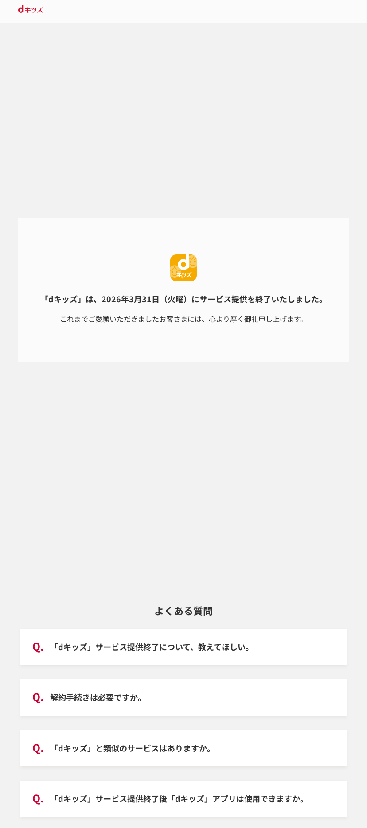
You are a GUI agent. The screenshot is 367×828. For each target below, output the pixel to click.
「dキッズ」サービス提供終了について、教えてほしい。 (152, 646)
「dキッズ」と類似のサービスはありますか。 (132, 748)
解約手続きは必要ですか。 (98, 697)
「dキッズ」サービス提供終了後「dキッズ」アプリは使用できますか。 (179, 798)
